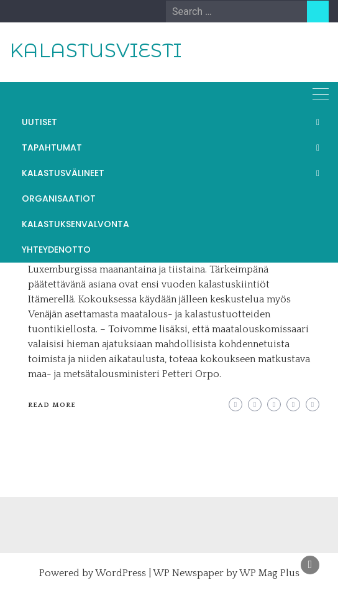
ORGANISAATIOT (59, 198)
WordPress (120, 573)
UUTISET (39, 122)
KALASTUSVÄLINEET (63, 173)
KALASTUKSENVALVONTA (75, 224)
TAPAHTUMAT (52, 147)
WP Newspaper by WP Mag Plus (226, 573)
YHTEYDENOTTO (56, 249)
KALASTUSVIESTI (95, 50)
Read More (52, 405)
